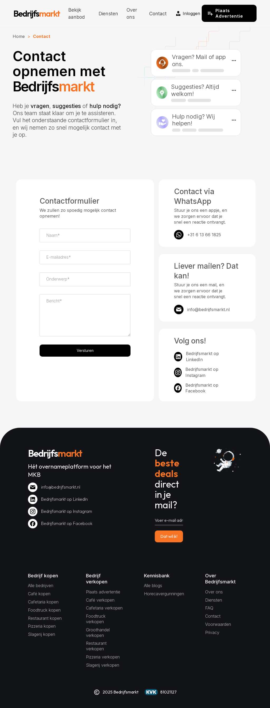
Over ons (132, 13)
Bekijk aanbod (76, 13)
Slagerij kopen (41, 634)
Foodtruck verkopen (95, 618)
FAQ (209, 608)
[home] (36, 13)
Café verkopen (100, 600)
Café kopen (39, 593)
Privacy (212, 632)
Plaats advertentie (103, 591)
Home (19, 36)
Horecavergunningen (164, 593)
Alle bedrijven (40, 585)
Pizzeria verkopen (103, 657)
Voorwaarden (218, 624)
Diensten (108, 13)
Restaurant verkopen (96, 646)
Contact (158, 13)
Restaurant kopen (45, 618)
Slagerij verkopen (102, 665)
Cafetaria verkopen (104, 608)
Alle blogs (153, 585)
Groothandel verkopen (98, 632)
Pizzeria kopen (42, 626)
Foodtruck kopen (44, 610)
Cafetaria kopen (43, 601)
